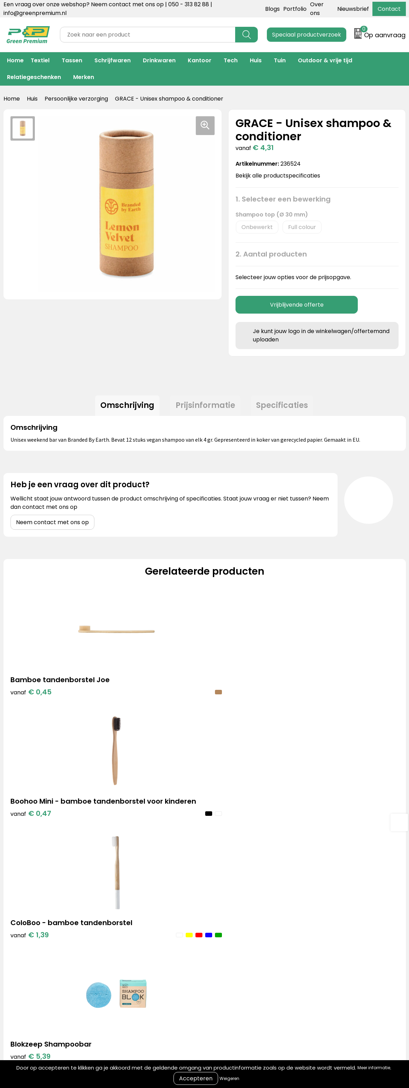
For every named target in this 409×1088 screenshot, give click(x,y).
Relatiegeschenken (34, 77)
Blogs (272, 9)
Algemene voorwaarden (325, 897)
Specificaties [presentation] (285, 407)
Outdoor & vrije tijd (325, 60)
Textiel (40, 60)
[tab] (124, 407)
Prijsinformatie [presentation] (205, 407)
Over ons (214, 907)
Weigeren (229, 1078)
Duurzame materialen (142, 928)
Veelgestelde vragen (230, 928)
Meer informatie (373, 1068)
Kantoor (199, 60)
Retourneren (219, 918)
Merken (83, 77)
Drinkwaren (159, 60)
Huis (256, 60)
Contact (389, 9)
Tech (231, 60)
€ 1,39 (230, 705)
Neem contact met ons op (52, 525)
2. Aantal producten (271, 254)
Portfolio (295, 9)
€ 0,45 (31, 705)
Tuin (280, 60)
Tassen (72, 60)
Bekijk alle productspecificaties (280, 176)
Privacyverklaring (316, 918)
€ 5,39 (332, 695)
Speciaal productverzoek (306, 35)
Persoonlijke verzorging (76, 99)
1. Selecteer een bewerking (283, 199)
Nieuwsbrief (353, 9)
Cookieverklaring (315, 907)
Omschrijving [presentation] (124, 407)
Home (15, 60)
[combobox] (148, 34)
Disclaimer (306, 928)
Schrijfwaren (112, 60)
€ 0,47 (131, 716)
